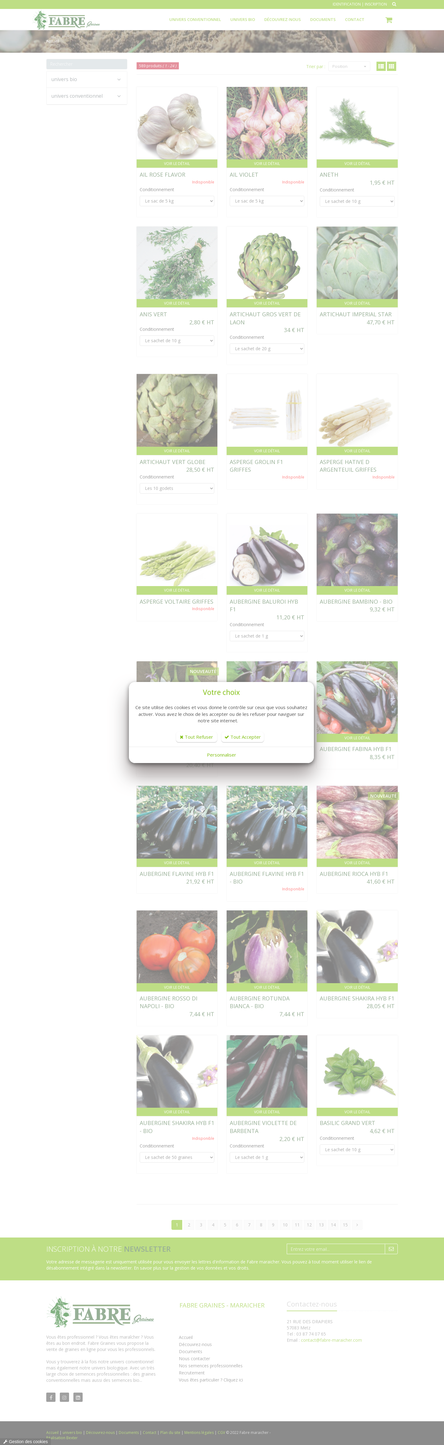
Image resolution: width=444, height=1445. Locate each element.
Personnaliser (221, 755)
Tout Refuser (196, 737)
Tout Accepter (242, 737)
